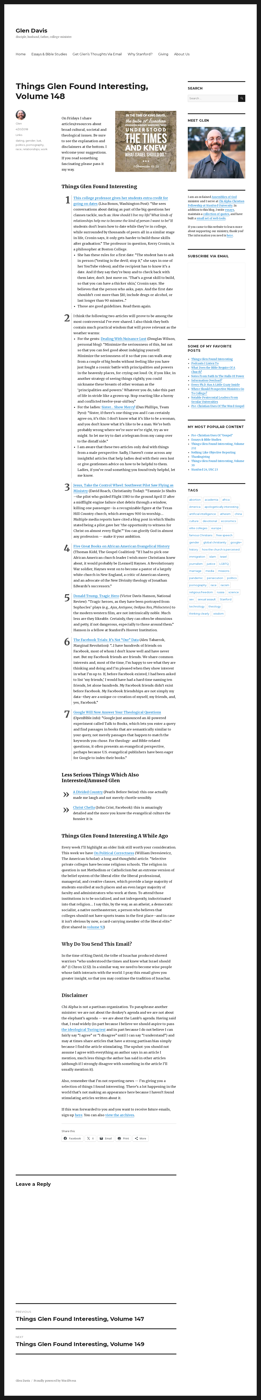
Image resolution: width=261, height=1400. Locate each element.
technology (197, 606)
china (238, 513)
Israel (223, 556)
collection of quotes (216, 214)
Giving (163, 54)
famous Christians (200, 535)
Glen (19, 123)
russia (220, 592)
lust (39, 140)
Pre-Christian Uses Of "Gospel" (212, 435)
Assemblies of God (224, 197)
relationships (31, 149)
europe (216, 528)
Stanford (225, 599)
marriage (195, 570)
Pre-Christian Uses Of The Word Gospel (217, 406)
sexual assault (207, 599)
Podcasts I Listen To (205, 363)
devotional (210, 521)
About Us (181, 54)
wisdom (218, 613)
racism (225, 585)
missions (223, 570)
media (210, 570)
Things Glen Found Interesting (212, 359)
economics (228, 521)
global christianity (214, 542)
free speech (224, 535)
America (194, 506)
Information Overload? (206, 380)
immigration (197, 556)
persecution (215, 578)
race (19, 149)
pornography (35, 144)
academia (211, 499)
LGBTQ (224, 563)
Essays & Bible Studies (49, 54)
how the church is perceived (221, 549)
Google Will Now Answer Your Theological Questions (117, 712)
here (78, 1115)
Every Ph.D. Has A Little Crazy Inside (215, 385)
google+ (236, 542)
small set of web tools (211, 218)
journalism (196, 563)
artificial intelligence (202, 513)
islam (212, 556)
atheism (225, 513)
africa (226, 499)
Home (21, 54)
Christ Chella (84, 807)
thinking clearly (199, 613)
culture (194, 521)
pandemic (196, 578)
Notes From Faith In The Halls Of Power (217, 376)
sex (191, 599)
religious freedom (201, 592)
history (193, 549)
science (233, 592)
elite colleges (198, 528)
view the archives (119, 1115)
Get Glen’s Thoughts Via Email (97, 54)
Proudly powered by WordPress (55, 1381)
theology (215, 606)
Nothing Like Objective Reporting (213, 452)
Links (19, 135)
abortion (195, 499)
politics (20, 144)
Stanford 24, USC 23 (204, 469)
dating (20, 140)
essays (229, 210)
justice (211, 563)
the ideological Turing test (84, 1030)
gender (30, 140)
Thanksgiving (200, 457)
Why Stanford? (140, 54)
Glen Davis (31, 30)
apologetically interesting (221, 506)
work (44, 149)
